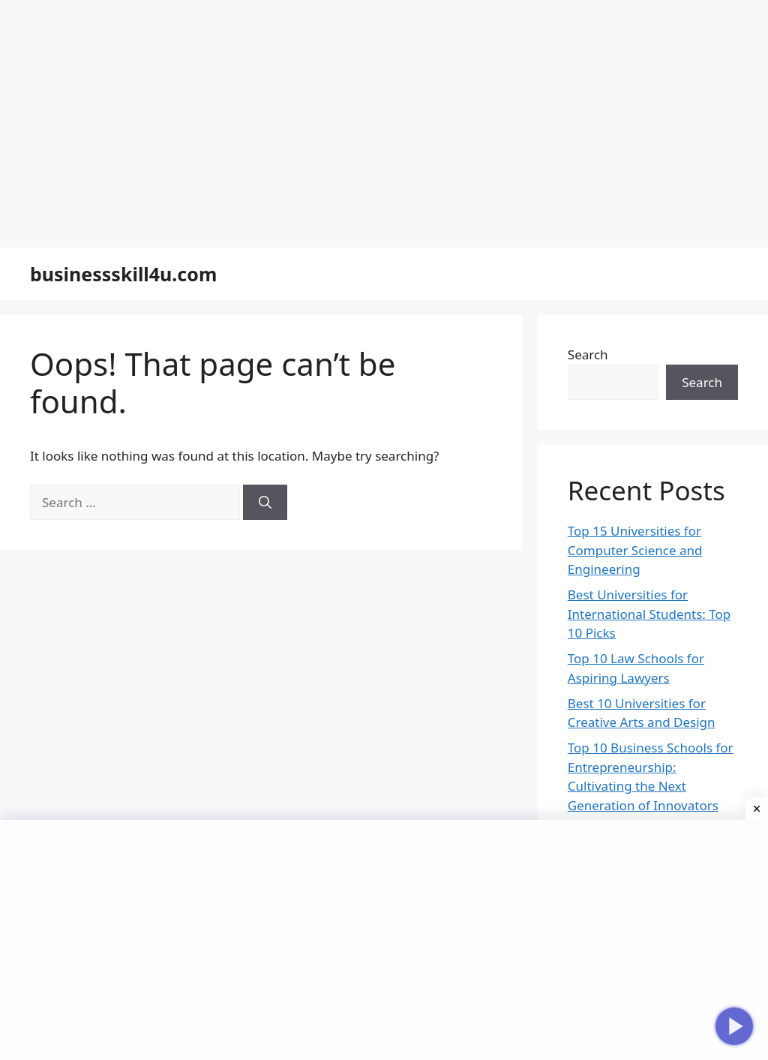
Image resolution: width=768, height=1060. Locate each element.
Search (588, 331)
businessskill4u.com (123, 250)
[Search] (265, 479)
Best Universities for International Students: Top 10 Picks (649, 590)
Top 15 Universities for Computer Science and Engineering (635, 526)
